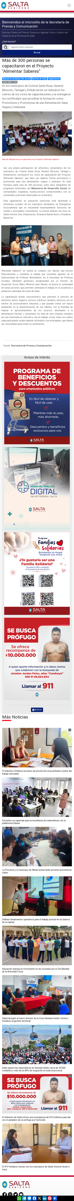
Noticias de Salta (39, 78)
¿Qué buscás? (9, 41)
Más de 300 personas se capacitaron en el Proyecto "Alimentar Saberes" (28, 65)
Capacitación (54, 78)
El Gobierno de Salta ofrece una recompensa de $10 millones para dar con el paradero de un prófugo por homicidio (36, 1118)
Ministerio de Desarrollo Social (16, 78)
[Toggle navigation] (69, 5)
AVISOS (37, 709)
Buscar (37, 52)
